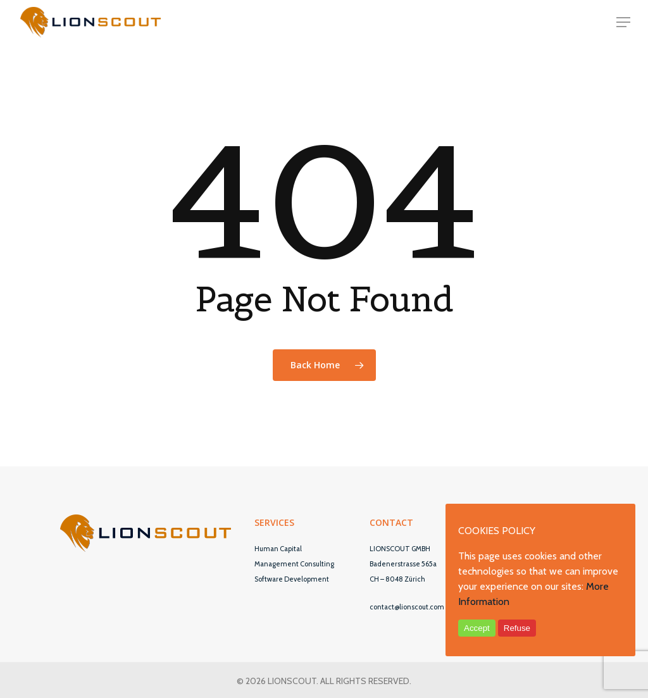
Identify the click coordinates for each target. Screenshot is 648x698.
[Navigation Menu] (623, 22)
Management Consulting (294, 563)
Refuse (517, 628)
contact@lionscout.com (407, 606)
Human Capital (278, 548)
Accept (477, 628)
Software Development (291, 579)
